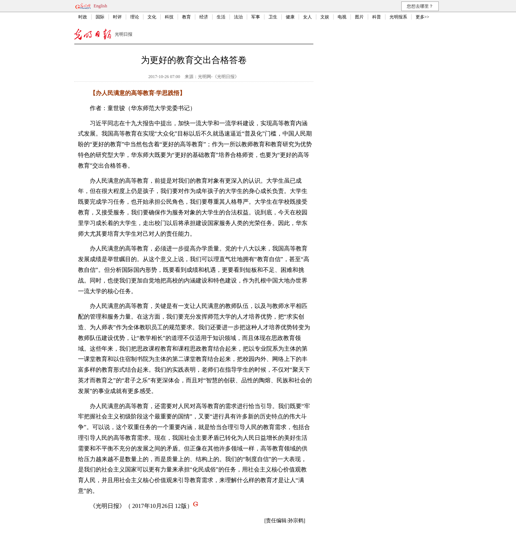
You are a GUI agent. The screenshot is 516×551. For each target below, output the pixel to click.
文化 (151, 17)
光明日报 (123, 34)
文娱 (324, 17)
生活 (221, 17)
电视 (342, 17)
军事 (255, 17)
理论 (134, 17)
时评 (117, 17)
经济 (203, 17)
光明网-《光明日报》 (218, 76)
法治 (238, 17)
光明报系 (398, 17)
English (100, 5)
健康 (290, 17)
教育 (186, 17)
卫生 (272, 17)
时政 (82, 17)
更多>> (423, 17)
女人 (307, 17)
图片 (359, 17)
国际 (100, 17)
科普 (376, 17)
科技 (169, 17)
